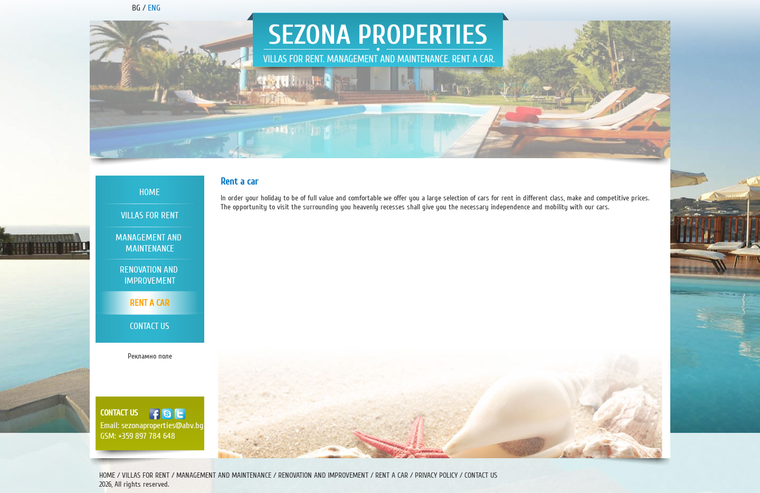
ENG (154, 8)
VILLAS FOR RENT (145, 475)
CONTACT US (480, 475)
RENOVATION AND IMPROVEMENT (323, 475)
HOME (107, 475)
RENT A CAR (391, 475)
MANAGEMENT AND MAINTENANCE (223, 475)
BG (136, 8)
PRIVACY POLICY (436, 475)
